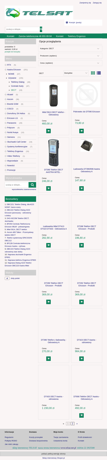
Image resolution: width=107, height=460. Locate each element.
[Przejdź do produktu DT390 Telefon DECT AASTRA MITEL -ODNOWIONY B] (53, 152)
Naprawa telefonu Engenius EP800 (22, 260)
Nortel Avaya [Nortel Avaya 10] (12, 132)
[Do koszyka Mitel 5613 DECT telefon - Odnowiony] (48, 131)
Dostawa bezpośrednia (38, 441)
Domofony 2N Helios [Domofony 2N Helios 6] (16, 113)
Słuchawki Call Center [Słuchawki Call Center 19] (16, 142)
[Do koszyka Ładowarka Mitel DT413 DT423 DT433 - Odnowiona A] (48, 245)
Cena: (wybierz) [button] (46, 63)
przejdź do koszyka (12, 52)
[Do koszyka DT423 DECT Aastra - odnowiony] (81, 358)
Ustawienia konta (60, 441)
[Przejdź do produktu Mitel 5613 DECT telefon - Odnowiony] (53, 95)
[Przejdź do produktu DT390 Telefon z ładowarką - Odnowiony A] (53, 323)
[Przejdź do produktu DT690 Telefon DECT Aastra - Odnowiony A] (86, 380)
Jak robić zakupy (11, 444)
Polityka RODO (11, 441)
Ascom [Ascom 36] (10, 99)
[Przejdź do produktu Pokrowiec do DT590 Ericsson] (86, 95)
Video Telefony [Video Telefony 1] (13, 156)
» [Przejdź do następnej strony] (77, 423)
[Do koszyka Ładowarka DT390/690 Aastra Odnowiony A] (81, 188)
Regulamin (9, 437)
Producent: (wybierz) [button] (48, 56)
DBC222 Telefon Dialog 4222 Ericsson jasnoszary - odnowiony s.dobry (18, 213)
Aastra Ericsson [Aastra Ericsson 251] (14, 69)
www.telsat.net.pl (68, 448)
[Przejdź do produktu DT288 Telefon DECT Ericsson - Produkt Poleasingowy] (86, 210)
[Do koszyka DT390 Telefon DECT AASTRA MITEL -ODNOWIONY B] (48, 188)
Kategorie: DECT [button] (47, 48)
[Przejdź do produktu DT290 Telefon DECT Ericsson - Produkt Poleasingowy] (53, 266)
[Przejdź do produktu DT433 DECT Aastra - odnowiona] (53, 380)
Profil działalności (85, 437)
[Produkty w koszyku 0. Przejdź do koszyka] (74, 22)
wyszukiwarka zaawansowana (24, 189)
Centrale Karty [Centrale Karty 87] (17, 86)
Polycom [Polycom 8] (11, 128)
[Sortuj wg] (76, 73)
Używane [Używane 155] (12, 78)
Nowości (11, 165)
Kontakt (81, 441)
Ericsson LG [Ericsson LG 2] (12, 118)
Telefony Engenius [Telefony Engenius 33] (15, 151)
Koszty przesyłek (36, 437)
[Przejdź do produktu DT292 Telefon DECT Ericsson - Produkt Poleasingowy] (86, 266)
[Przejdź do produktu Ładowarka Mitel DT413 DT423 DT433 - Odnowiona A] (53, 210)
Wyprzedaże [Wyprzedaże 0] (12, 161)
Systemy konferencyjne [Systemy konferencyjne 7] (17, 146)
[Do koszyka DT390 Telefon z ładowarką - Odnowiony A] (48, 358)
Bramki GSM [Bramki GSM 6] (12, 104)
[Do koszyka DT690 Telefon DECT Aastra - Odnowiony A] (81, 415)
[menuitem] (10, 36)
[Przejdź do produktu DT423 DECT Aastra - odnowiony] (86, 323)
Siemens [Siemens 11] (11, 137)
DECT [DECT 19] (13, 90)
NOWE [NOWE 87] (11, 74)
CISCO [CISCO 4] (10, 109)
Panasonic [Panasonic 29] (11, 123)
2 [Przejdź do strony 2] (72, 423)
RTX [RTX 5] (9, 65)
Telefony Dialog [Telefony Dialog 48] (17, 82)
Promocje (11, 170)
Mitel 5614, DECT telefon (17, 229)
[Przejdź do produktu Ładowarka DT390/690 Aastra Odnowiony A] (86, 152)
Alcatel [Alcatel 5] (10, 94)
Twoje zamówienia (61, 437)
